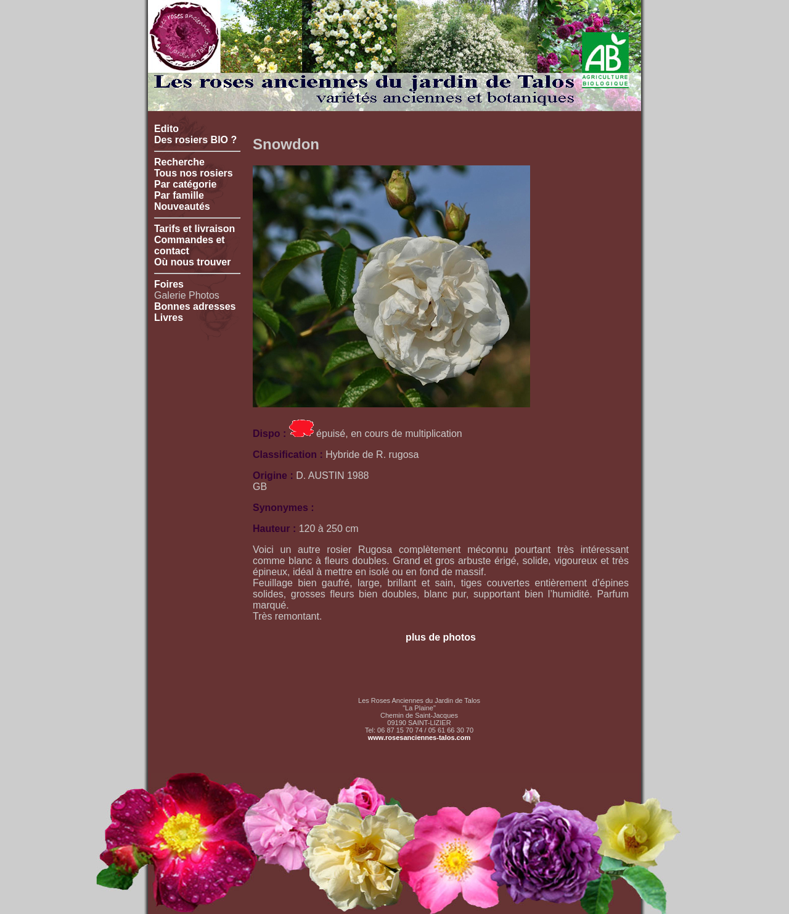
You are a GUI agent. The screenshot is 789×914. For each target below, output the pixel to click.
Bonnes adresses (195, 306)
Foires (169, 284)
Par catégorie (185, 184)
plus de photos (441, 637)
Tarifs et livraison (194, 228)
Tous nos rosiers (193, 173)
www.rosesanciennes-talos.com (419, 737)
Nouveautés (182, 206)
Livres (168, 317)
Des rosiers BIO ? (195, 140)
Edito (166, 128)
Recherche (179, 162)
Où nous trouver (192, 262)
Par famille (179, 195)
